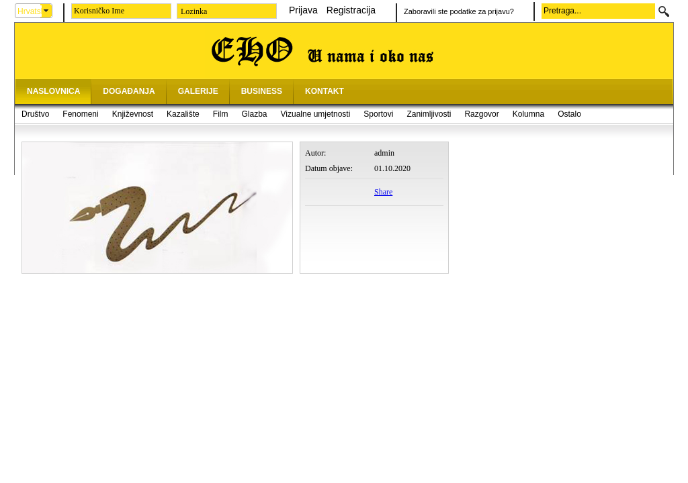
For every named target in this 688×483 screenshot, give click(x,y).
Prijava (303, 10)
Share (383, 192)
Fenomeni (80, 114)
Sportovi (378, 114)
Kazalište (183, 114)
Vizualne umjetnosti (316, 114)
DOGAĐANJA (129, 91)
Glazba (254, 114)
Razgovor (481, 114)
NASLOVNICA (53, 91)
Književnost (132, 114)
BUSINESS (261, 91)
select (46, 10)
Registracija (351, 10)
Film (220, 114)
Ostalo (569, 114)
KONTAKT (324, 91)
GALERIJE (198, 91)
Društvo (35, 114)
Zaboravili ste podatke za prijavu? (459, 11)
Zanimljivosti (428, 114)
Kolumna (528, 114)
